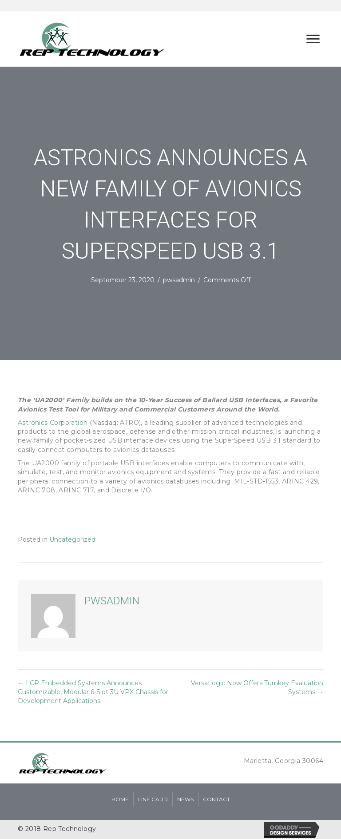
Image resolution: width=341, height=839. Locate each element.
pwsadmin (179, 280)
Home (120, 799)
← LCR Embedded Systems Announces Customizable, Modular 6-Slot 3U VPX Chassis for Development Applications (93, 692)
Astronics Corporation (52, 423)
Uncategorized (72, 539)
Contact (216, 799)
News (185, 799)
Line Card (153, 799)
